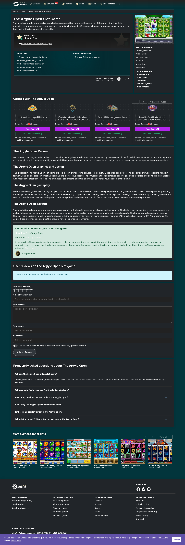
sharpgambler (126, 79)
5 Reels (139, 60)
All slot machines (61, 504)
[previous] (135, 102)
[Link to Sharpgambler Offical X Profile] (143, 489)
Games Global (142, 57)
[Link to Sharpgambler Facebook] (138, 489)
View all (164, 437)
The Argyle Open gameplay (30, 64)
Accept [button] (177, 540)
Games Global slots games (86, 57)
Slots (35, 11)
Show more (30, 248)
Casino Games (26, 11)
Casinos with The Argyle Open (32, 57)
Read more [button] (16, 541)
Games (69, 4)
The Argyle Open (33, 237)
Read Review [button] (32, 129)
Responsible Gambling (146, 511)
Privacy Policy (142, 515)
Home (15, 11)
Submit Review (24, 352)
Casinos (37, 4)
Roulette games (60, 511)
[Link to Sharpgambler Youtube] (148, 489)
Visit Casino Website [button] (32, 134)
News (94, 4)
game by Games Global (22, 467)
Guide (82, 4)
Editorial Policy (142, 504)
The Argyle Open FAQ (27, 70)
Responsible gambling (22, 500)
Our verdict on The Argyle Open (35, 43)
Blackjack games (61, 515)
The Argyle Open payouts (30, 67)
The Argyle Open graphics (30, 60)
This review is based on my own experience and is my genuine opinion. (52, 345)
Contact (140, 519)
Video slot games (61, 508)
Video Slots (141, 53)
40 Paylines (141, 64)
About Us (140, 500)
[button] (92, 374)
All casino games (61, 500)
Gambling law (18, 504)
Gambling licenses (20, 508)
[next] (143, 102)
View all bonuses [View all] (159, 101)
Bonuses (53, 4)
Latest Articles (101, 515)
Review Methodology (145, 508)
